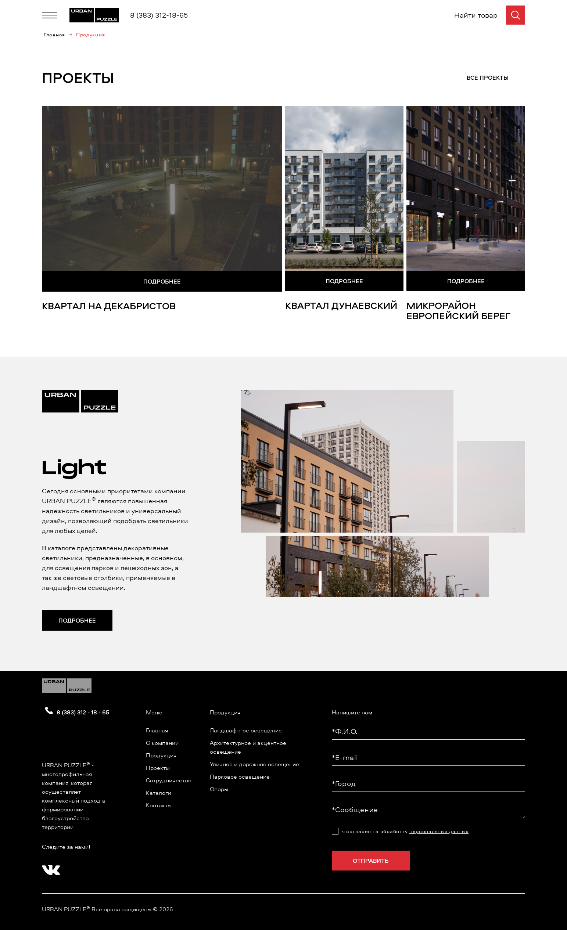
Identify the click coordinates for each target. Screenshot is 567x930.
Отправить (371, 861)
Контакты (159, 805)
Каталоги (158, 793)
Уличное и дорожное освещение (254, 764)
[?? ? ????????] (49, 867)
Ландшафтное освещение (246, 730)
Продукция (161, 755)
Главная (54, 34)
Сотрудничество (168, 780)
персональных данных (439, 831)
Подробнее (162, 281)
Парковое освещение (240, 776)
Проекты (158, 768)
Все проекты (488, 77)
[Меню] (49, 15)
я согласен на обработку (405, 831)
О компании (162, 743)
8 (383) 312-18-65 (159, 15)
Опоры (219, 789)
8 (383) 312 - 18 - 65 (83, 712)
